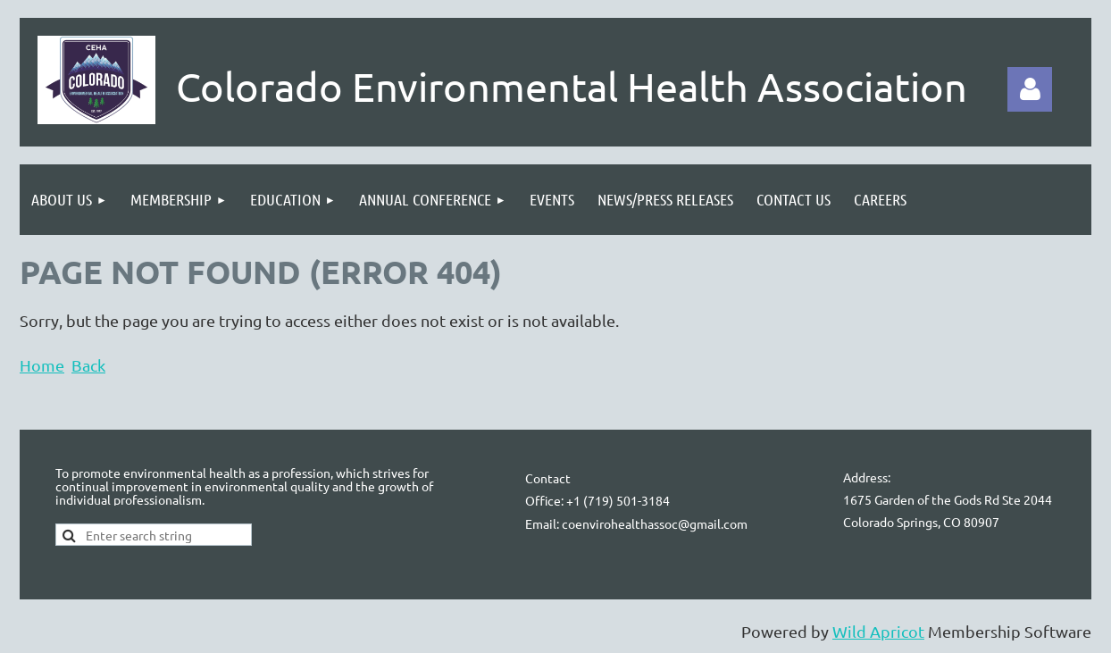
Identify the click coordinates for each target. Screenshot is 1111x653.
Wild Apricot (878, 631)
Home (42, 365)
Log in (1029, 89)
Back (88, 365)
